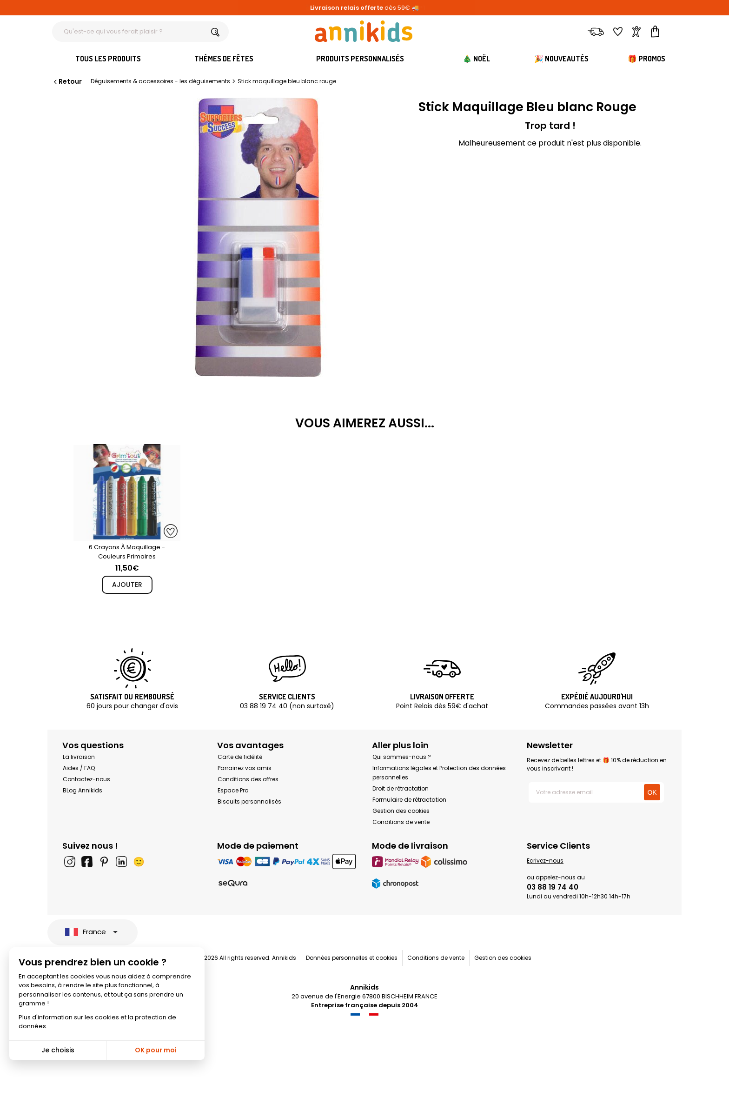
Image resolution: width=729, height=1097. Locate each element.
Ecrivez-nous (545, 860)
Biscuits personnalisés (249, 801)
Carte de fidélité (240, 757)
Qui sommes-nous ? (401, 757)
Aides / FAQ (79, 768)
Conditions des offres (248, 779)
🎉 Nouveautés (561, 58)
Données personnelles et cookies (352, 958)
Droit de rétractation (400, 788)
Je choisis (57, 1050)
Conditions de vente (401, 822)
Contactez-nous (86, 779)
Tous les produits (108, 58)
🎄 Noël (476, 58)
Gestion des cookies (401, 811)
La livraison (79, 757)
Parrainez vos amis (245, 768)
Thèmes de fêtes (223, 58)
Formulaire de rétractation (409, 800)
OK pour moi (156, 1050)
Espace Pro (233, 790)
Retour (67, 81)
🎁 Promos (646, 58)
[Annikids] (363, 31)
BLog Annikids (82, 790)
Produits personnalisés (360, 58)
